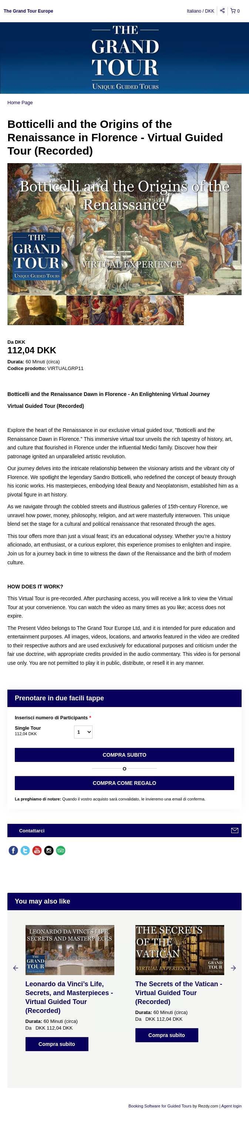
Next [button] (233, 967)
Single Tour (44, 731)
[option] (36, 310)
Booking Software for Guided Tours (160, 1106)
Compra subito (124, 755)
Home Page (20, 102)
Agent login (231, 1106)
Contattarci (32, 830)
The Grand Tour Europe (28, 11)
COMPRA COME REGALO (124, 783)
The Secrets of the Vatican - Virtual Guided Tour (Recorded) (178, 993)
